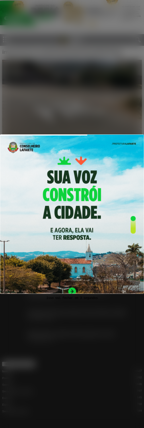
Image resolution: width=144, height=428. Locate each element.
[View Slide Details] (72, 224)
